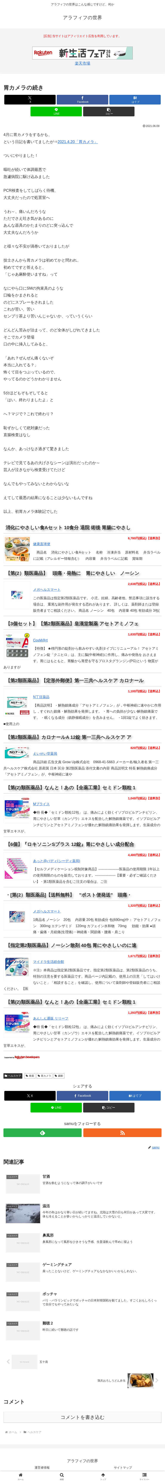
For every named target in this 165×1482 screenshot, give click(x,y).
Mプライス (41, 804)
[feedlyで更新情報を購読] (42, 1132)
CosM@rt (40, 640)
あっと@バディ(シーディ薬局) (56, 861)
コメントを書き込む (83, 1417)
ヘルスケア (13, 1075)
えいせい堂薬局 (45, 753)
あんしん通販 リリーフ (50, 1018)
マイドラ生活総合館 (48, 962)
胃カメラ (44, 1075)
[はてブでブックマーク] (135, 100)
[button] (108, 111)
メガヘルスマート (47, 589)
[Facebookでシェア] (82, 100)
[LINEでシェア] (56, 111)
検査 (30, 1075)
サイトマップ (123, 1468)
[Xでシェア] (30, 100)
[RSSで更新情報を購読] (122, 1132)
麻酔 (59, 1075)
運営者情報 (42, 1468)
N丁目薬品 (41, 697)
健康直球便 (41, 544)
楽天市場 (82, 63)
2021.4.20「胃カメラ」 (78, 142)
